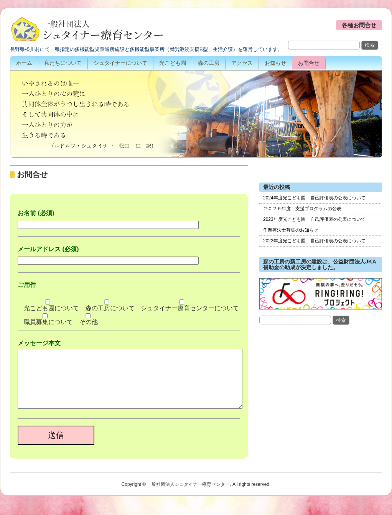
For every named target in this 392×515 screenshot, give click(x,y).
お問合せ (309, 63)
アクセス (242, 63)
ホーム (24, 63)
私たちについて (63, 63)
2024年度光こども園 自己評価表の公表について (314, 198)
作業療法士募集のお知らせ (290, 230)
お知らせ (275, 63)
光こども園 (172, 63)
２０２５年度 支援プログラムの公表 (302, 208)
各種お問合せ (359, 25)
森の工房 (208, 63)
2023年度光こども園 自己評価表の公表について (314, 219)
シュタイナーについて (120, 63)
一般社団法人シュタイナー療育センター (86, 30)
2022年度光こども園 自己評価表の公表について (314, 241)
